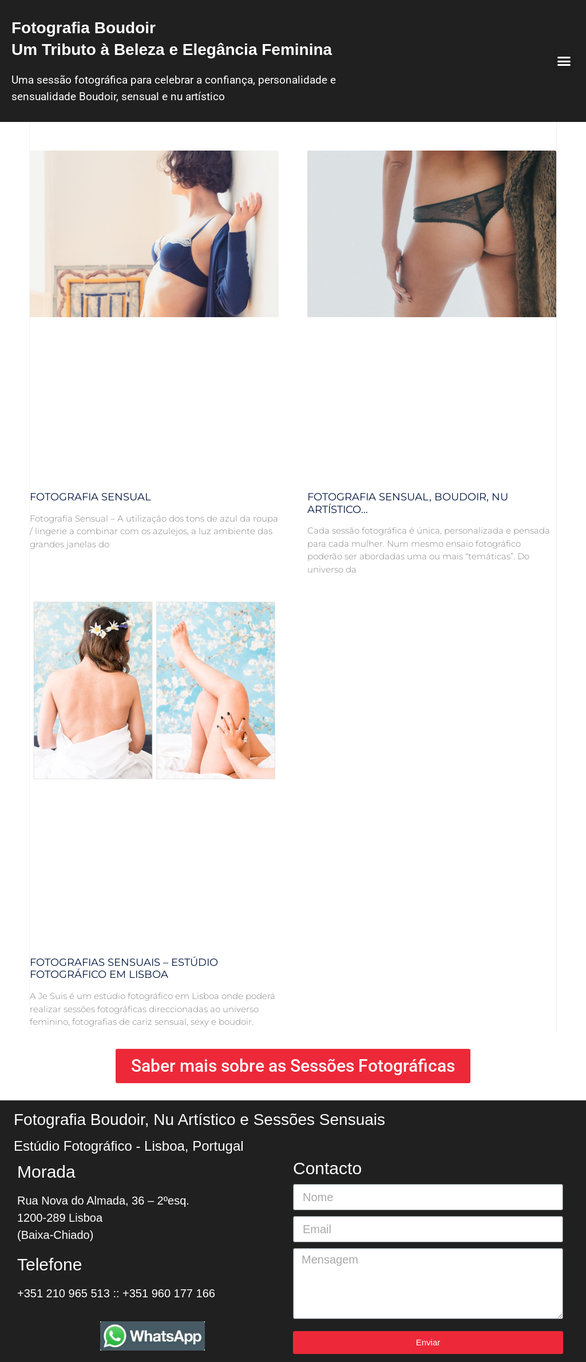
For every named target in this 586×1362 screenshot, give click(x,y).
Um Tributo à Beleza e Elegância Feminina (171, 49)
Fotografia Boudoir (83, 28)
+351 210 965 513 (63, 1293)
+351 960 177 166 (168, 1293)
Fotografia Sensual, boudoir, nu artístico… (407, 503)
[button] (564, 61)
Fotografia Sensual (90, 497)
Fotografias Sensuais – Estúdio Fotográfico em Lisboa (124, 968)
